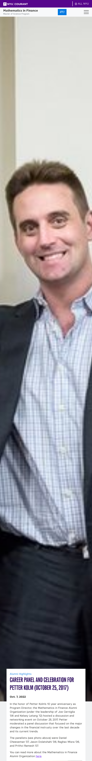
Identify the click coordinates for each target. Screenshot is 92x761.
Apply (62, 12)
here (38, 756)
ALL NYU (82, 3)
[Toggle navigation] (86, 12)
